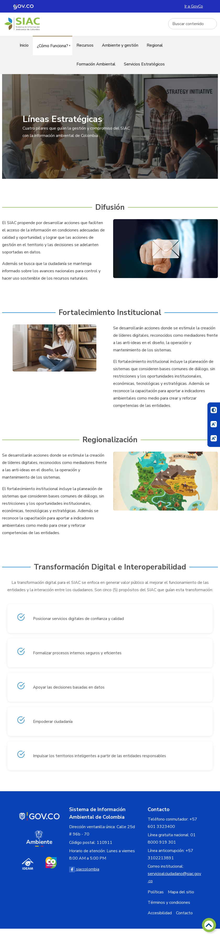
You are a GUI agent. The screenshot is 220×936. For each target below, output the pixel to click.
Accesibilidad (160, 913)
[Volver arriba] (209, 925)
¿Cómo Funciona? (52, 49)
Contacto (184, 913)
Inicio (24, 45)
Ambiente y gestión (120, 45)
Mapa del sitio (181, 892)
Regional (155, 45)
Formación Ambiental (96, 64)
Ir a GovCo (193, 6)
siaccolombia (84, 869)
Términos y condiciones (169, 902)
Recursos (85, 45)
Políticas (156, 892)
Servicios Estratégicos (144, 64)
